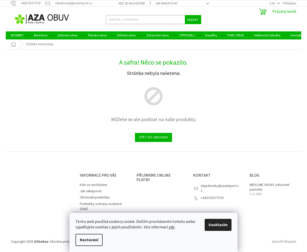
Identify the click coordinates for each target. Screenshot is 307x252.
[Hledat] (153, 19)
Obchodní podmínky (95, 197)
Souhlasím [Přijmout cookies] (218, 225)
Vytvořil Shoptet (284, 241)
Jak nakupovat (166, 3)
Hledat (193, 19)
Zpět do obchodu (153, 137)
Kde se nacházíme (132, 3)
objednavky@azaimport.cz (220, 188)
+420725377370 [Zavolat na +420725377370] (212, 197)
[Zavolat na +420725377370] (28, 3)
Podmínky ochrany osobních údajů (101, 206)
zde (172, 227)
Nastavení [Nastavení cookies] (89, 240)
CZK (272, 3)
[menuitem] (17, 35)
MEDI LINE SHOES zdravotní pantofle (269, 187)
